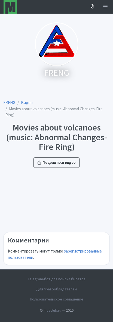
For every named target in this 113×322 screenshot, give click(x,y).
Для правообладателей (56, 289)
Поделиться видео (56, 162)
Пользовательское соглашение (56, 299)
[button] (92, 7)
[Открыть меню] (105, 6)
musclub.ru (52, 310)
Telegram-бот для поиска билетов (56, 279)
